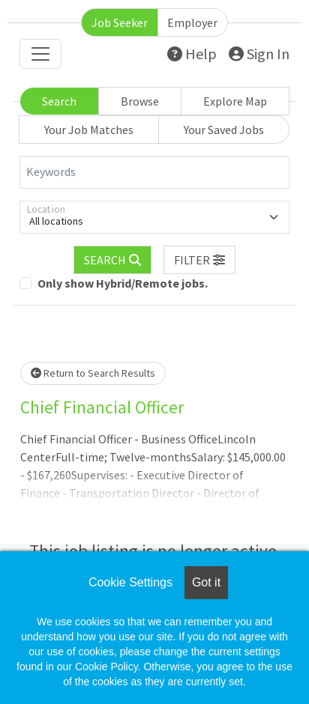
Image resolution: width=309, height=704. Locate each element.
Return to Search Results (93, 373)
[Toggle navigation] (41, 54)
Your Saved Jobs (224, 129)
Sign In (259, 53)
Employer (192, 22)
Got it (206, 582)
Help (192, 53)
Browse (140, 101)
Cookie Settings (130, 582)
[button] (200, 260)
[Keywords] (155, 172)
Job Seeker (120, 22)
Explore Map (235, 101)
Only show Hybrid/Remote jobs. (123, 283)
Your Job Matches (89, 129)
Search (59, 101)
